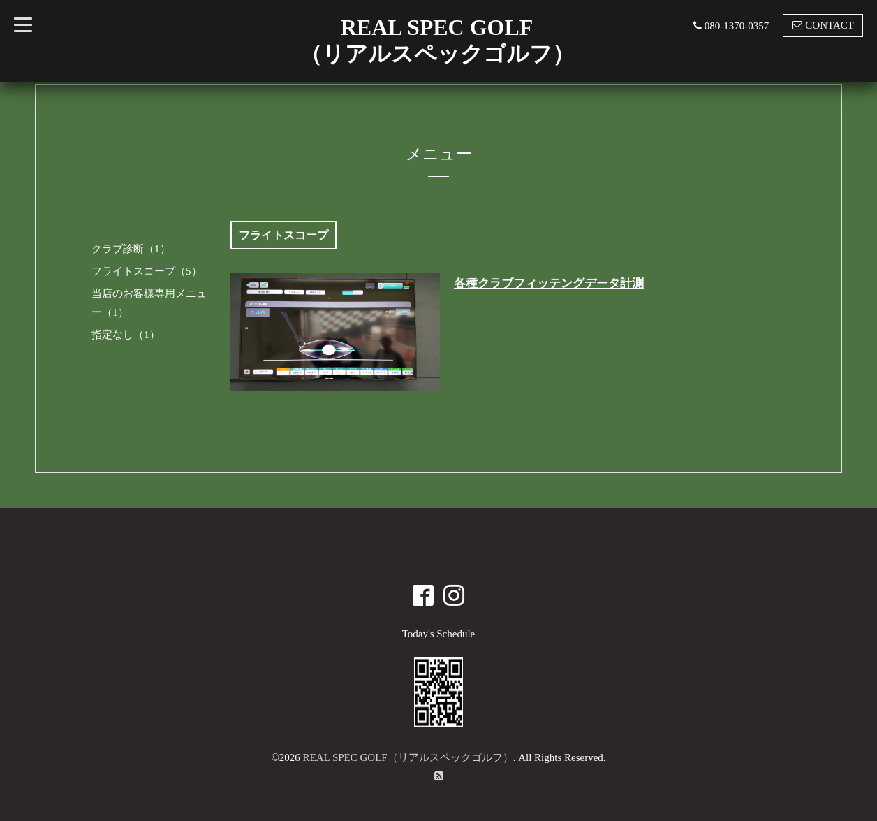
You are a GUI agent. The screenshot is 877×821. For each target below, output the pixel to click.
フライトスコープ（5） (146, 271)
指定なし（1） (125, 334)
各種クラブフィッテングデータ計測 (549, 283)
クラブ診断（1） (130, 248)
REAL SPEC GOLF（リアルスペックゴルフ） (408, 757)
